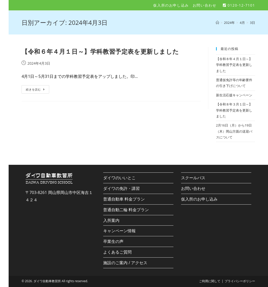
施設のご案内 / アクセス (125, 262)
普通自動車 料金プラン (124, 199)
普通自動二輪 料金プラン (126, 209)
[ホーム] (217, 22)
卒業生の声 (113, 241)
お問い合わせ (205, 5)
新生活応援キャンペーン (234, 95)
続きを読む (37, 90)
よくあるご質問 (117, 252)
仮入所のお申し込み (171, 5)
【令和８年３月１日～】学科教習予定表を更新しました (234, 110)
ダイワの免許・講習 (121, 188)
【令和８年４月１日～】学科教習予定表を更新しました (234, 65)
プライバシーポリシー (240, 281)
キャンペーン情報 (119, 231)
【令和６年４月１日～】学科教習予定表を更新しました (100, 51)
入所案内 (111, 220)
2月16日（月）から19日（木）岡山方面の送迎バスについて (234, 131)
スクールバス (193, 178)
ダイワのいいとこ (119, 178)
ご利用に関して (209, 281)
